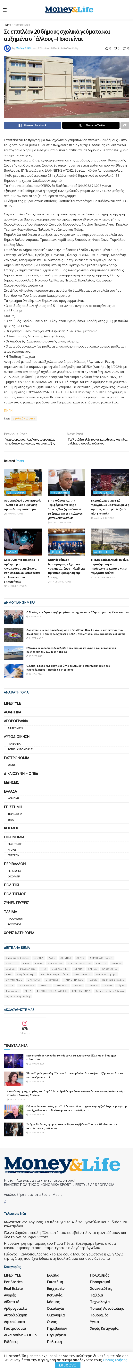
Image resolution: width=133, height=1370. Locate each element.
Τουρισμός (14, 931)
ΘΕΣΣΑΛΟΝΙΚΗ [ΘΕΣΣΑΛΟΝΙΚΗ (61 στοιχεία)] (60, 975)
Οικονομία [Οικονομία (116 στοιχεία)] (52, 986)
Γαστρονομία (16, 499)
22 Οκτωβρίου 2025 (102, 584)
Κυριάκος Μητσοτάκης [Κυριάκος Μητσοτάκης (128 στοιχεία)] (55, 981)
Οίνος (11, 771)
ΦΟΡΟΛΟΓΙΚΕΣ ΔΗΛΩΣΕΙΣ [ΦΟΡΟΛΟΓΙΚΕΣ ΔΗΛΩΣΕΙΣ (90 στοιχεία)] (52, 997)
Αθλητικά (12, 719)
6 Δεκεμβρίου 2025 (102, 524)
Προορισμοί (15, 925)
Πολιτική (12, 891)
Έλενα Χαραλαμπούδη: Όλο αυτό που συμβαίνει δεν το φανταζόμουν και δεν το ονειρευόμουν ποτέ (65, 1241)
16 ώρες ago (34, 662)
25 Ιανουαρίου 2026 (59, 529)
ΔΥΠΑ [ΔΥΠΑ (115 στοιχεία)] (26, 970)
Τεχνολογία (15, 821)
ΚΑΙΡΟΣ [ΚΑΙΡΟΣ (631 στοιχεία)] (92, 975)
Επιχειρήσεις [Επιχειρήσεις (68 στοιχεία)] (28, 975)
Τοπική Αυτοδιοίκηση (21, 756)
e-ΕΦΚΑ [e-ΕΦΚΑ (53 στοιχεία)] (38, 964)
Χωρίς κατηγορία (19, 939)
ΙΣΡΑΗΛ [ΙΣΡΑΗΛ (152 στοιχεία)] (78, 975)
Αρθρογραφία (16, 727)
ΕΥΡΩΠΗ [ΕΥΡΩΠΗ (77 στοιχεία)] (101, 970)
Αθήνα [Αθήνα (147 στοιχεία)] (80, 964)
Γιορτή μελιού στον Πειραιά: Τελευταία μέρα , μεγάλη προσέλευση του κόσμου (22, 511)
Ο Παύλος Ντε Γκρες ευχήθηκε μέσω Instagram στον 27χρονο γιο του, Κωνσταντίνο (77, 619)
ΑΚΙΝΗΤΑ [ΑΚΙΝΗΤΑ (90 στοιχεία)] (66, 964)
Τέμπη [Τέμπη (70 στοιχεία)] (121, 992)
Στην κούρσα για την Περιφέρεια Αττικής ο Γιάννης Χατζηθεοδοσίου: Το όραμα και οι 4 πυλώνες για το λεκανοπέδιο (65, 516)
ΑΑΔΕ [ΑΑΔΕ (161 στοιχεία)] (52, 964)
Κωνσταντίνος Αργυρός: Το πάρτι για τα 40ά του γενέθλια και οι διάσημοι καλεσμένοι (65, 1230)
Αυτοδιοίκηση (22, 24)
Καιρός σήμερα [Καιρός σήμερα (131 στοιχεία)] (26, 981)
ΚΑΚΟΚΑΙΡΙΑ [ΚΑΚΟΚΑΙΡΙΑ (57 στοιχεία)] (109, 975)
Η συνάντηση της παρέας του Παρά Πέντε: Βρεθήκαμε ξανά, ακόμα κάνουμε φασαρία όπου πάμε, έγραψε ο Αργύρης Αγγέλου (60, 1252)
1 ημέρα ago (34, 644)
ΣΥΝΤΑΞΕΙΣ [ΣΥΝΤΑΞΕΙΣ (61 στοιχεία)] (61, 992)
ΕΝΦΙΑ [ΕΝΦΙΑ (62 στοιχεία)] (39, 970)
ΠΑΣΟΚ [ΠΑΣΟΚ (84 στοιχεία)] (93, 986)
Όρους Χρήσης (115, 1359)
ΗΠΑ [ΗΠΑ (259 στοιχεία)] (43, 975)
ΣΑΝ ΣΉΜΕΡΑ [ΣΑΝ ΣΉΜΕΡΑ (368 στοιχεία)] (26, 992)
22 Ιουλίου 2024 (47, 48)
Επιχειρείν (13, 862)
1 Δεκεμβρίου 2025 (15, 592)
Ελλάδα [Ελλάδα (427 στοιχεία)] (10, 975)
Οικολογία (14, 883)
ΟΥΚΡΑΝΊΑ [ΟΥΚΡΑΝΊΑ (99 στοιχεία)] (34, 986)
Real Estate (14, 851)
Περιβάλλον (15, 870)
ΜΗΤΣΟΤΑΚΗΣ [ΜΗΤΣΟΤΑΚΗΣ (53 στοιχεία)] (82, 981)
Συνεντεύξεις (16, 909)
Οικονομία (14, 843)
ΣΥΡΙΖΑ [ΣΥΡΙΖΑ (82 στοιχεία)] (77, 992)
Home (7, 24)
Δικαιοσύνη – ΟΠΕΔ (21, 780)
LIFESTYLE (12, 710)
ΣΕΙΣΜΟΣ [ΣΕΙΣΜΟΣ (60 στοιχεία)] (44, 992)
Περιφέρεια (14, 750)
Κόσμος (11, 834)
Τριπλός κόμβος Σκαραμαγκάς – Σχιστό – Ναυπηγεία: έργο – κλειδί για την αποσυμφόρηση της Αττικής (66, 575)
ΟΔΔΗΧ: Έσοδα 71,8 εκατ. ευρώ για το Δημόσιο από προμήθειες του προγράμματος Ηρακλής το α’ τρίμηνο (68, 674)
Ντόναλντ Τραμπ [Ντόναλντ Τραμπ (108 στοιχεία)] (106, 981)
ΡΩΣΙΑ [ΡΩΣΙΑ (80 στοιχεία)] (9, 992)
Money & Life (23, 48)
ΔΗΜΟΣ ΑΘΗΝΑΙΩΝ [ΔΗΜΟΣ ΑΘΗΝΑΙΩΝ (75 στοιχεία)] (101, 964)
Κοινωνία (13, 805)
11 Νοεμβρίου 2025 (59, 588)
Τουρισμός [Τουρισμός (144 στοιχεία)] (12, 997)
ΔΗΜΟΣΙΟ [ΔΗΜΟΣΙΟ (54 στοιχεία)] (12, 970)
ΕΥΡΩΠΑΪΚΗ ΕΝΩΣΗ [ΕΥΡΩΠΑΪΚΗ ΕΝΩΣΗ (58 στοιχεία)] (79, 970)
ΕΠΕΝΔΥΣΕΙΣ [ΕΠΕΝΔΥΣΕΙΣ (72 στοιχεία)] (55, 970)
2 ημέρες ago (35, 623)
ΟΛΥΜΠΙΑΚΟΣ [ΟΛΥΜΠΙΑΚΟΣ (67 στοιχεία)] (14, 986)
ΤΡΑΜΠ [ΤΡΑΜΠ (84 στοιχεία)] (107, 992)
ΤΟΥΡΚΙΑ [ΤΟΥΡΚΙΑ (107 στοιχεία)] (92, 992)
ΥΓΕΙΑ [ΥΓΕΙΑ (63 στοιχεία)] (28, 997)
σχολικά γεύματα (24, 419)
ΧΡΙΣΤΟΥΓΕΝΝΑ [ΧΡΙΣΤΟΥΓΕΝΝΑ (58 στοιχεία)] (81, 997)
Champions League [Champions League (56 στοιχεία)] (17, 964)
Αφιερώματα (15, 735)
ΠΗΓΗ (8, 411)
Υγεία (11, 826)
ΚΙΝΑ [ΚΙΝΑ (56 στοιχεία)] (9, 981)
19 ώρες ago (34, 680)
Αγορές (12, 856)
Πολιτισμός (15, 900)
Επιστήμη (13, 813)
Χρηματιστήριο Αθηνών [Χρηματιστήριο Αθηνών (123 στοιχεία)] (110, 997)
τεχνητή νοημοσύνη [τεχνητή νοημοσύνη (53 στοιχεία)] (18, 1003)
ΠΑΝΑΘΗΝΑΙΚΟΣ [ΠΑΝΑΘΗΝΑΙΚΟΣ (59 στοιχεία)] (73, 986)
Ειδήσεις (56, 558)
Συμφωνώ (68, 1365)
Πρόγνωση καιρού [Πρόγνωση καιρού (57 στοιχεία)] (113, 986)
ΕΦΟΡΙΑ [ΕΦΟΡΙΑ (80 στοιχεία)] (116, 970)
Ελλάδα (11, 558)
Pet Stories (14, 877)
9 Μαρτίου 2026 (13, 520)
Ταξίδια (10, 918)
